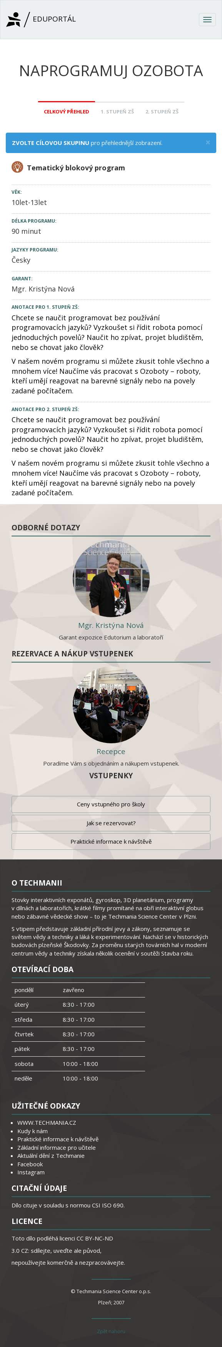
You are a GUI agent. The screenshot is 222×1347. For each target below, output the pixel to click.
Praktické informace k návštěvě (111, 841)
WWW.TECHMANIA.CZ (46, 1122)
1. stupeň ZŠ (117, 111)
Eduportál (41, 19)
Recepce (111, 751)
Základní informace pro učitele (56, 1147)
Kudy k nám (32, 1131)
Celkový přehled (66, 111)
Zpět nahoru (111, 1331)
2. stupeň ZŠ (162, 111)
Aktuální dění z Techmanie (51, 1155)
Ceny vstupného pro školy (111, 804)
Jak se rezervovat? (111, 823)
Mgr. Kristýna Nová (43, 288)
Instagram (31, 1172)
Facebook (30, 1164)
